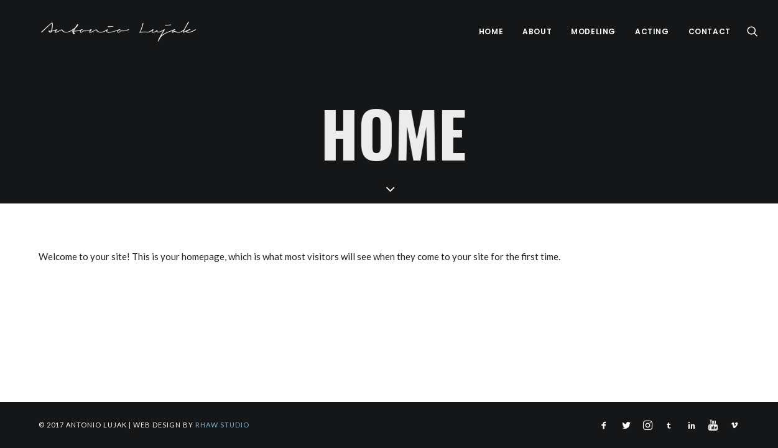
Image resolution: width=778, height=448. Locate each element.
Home (491, 31)
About (537, 31)
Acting (652, 31)
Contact (709, 31)
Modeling (593, 31)
